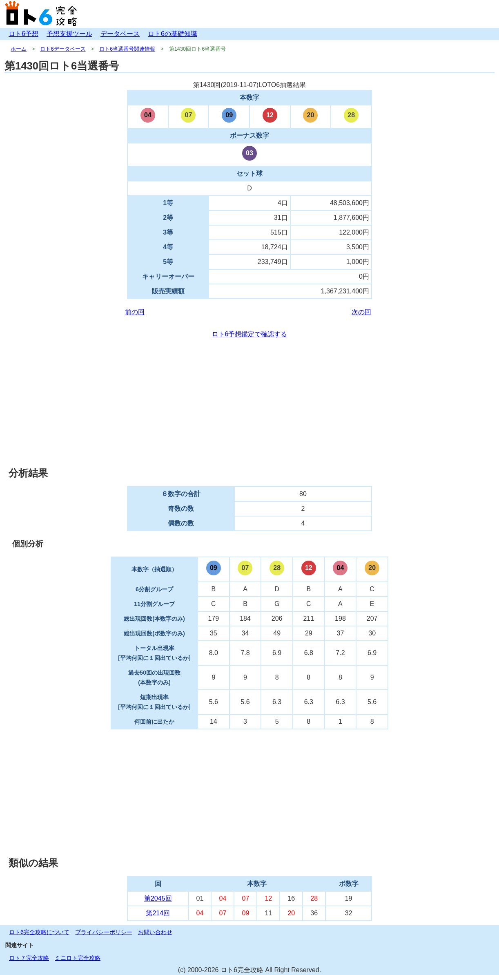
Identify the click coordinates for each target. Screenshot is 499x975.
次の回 (361, 312)
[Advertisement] (249, 403)
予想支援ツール (69, 33)
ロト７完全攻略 (29, 958)
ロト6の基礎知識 (172, 33)
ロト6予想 (23, 33)
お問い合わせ (155, 932)
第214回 (158, 913)
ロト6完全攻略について (39, 932)
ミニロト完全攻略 (77, 958)
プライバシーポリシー (103, 932)
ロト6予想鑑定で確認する (249, 334)
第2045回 (158, 898)
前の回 (135, 312)
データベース (120, 33)
